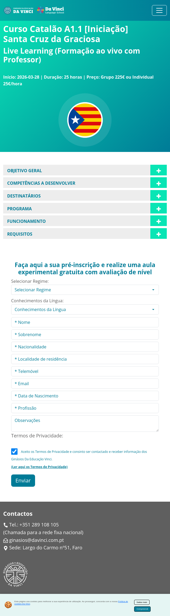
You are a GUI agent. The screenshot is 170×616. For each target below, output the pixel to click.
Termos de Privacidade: (37, 435)
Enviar (23, 480)
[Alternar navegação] (159, 10)
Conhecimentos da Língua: (37, 301)
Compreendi (142, 609)
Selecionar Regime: (30, 281)
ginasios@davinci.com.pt (36, 540)
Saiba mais (142, 602)
